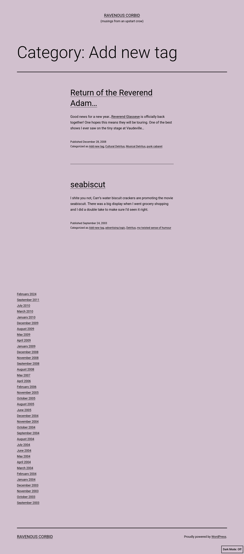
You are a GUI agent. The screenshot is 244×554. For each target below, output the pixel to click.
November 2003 (28, 491)
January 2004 (26, 479)
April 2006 (24, 381)
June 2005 (24, 410)
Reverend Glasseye (125, 117)
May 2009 (23, 334)
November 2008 (28, 358)
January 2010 (26, 317)
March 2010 (25, 311)
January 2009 (26, 346)
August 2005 (25, 404)
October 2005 (26, 398)
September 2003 (28, 502)
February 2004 (26, 474)
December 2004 (27, 416)
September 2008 (28, 363)
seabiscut (87, 184)
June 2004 (24, 450)
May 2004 (23, 456)
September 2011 (28, 300)
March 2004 (25, 468)
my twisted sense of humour (154, 227)
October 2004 (26, 427)
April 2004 (24, 462)
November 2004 (28, 421)
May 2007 (23, 375)
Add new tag (96, 146)
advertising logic (115, 227)
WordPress (218, 536)
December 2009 (27, 323)
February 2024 (26, 294)
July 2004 (23, 445)
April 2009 (24, 340)
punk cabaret (154, 146)
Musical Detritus (136, 146)
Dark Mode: (232, 549)
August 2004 (25, 439)
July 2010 (23, 305)
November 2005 (28, 392)
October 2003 (26, 497)
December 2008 (27, 352)
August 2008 (25, 369)
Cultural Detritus (115, 146)
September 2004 (28, 433)
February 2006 (26, 387)
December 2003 (27, 485)
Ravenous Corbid (122, 15)
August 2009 (25, 329)
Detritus (131, 227)
